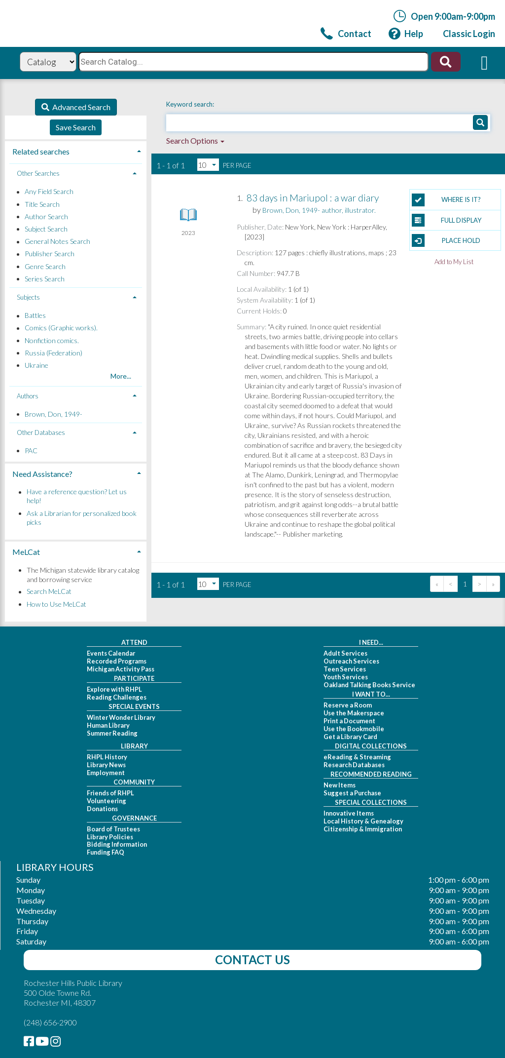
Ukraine (36, 365)
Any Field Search (49, 192)
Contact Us (252, 959)
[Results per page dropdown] (208, 164)
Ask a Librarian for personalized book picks (82, 517)
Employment (106, 773)
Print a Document (349, 721)
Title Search (42, 204)
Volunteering (106, 801)
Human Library (108, 725)
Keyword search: (191, 104)
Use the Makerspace (354, 713)
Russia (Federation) (53, 353)
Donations (102, 809)
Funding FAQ (105, 852)
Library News (106, 765)
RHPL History (107, 757)
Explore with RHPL (114, 689)
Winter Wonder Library (121, 717)
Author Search (46, 216)
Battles (35, 316)
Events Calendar (111, 653)
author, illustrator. (319, 210)
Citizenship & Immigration (363, 829)
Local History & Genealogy (363, 821)
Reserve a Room (348, 705)
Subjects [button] (28, 297)
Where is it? (446, 200)
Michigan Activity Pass (120, 669)
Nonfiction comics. (52, 340)
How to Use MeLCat (56, 604)
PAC (31, 450)
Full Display (446, 220)
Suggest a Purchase (352, 793)
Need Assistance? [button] (42, 473)
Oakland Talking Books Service (369, 685)
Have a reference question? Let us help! (77, 496)
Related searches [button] (41, 151)
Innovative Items (349, 813)
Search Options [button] (195, 140)
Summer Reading (112, 733)
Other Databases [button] (41, 432)
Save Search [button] (76, 127)
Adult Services (345, 653)
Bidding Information (117, 844)
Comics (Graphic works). (61, 328)
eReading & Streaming (357, 757)
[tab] (75, 150)
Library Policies (110, 837)
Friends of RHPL (110, 793)
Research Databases (354, 765)
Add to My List (453, 261)
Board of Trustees (113, 829)
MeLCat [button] (26, 551)
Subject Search (46, 229)
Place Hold (446, 240)
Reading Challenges (116, 697)
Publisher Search (49, 254)
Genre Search (45, 266)
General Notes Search (57, 241)
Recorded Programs (116, 661)
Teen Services (345, 669)
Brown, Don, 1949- (53, 414)
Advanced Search (79, 107)
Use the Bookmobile (354, 729)
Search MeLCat (49, 592)
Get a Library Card (350, 737)
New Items (340, 785)
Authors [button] (27, 396)
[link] (346, 33)
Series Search (45, 278)
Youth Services (346, 677)
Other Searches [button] (38, 173)
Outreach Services (351, 661)
